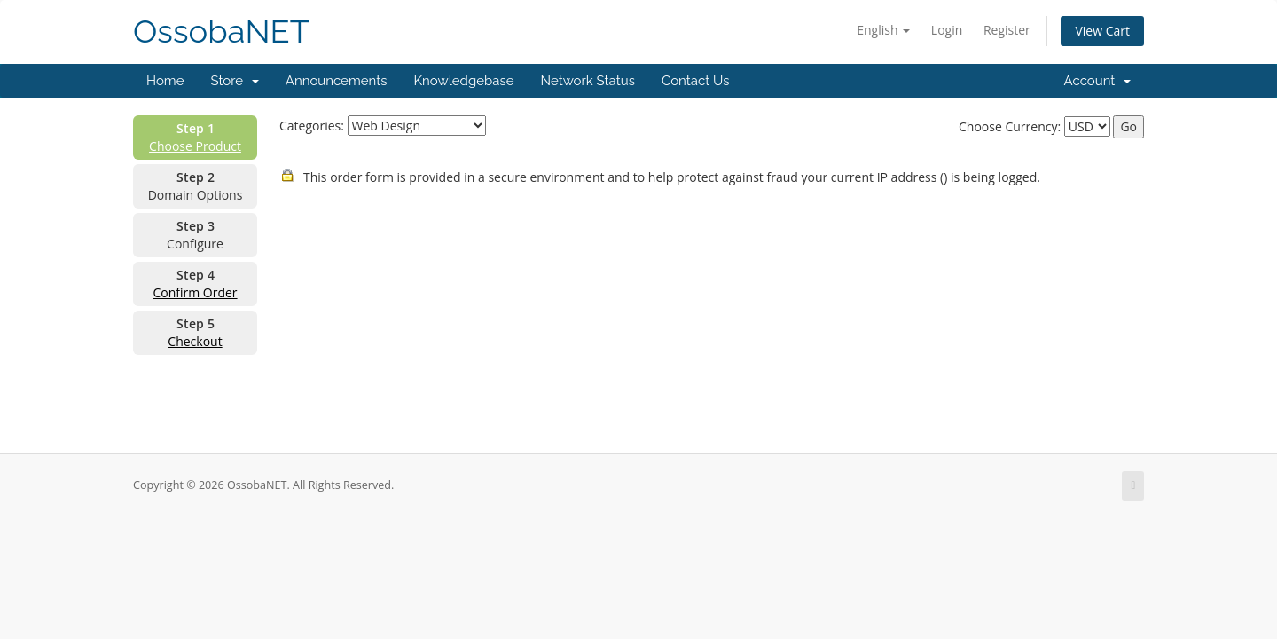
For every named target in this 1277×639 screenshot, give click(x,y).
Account (1097, 81)
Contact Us (696, 81)
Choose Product (195, 146)
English (883, 29)
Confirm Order (195, 292)
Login (946, 29)
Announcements (337, 81)
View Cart (1102, 30)
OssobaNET (221, 31)
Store (234, 81)
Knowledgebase (463, 81)
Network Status (587, 81)
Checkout (195, 341)
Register (1006, 29)
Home (165, 81)
